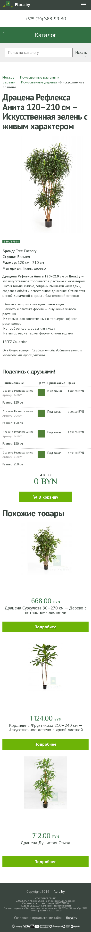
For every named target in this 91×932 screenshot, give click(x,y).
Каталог (45, 35)
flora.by (59, 891)
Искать (80, 52)
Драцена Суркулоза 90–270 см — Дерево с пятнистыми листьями (45, 610)
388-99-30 (45, 18)
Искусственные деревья (39, 82)
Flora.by (8, 77)
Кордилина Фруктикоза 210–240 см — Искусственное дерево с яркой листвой (45, 727)
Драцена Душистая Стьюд (45, 842)
